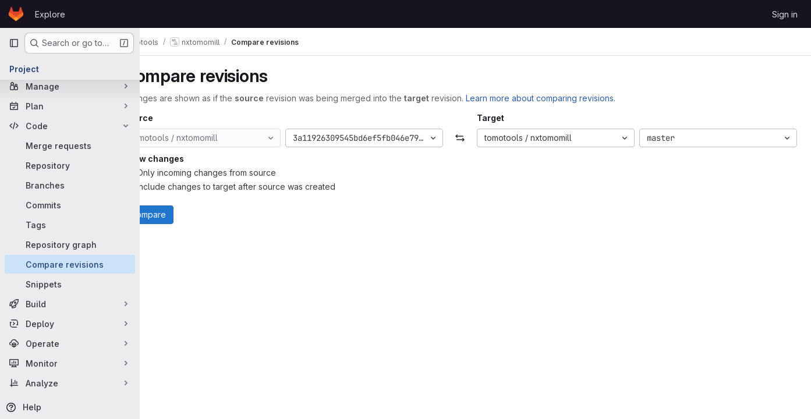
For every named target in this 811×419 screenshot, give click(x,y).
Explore (50, 14)
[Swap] (475, 138)
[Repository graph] (70, 244)
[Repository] (70, 165)
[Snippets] (70, 284)
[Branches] (70, 185)
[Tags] (70, 224)
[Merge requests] (70, 145)
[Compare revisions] (70, 264)
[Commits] (70, 205)
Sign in (785, 14)
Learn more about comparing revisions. (571, 98)
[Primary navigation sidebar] (14, 43)
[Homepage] (16, 14)
